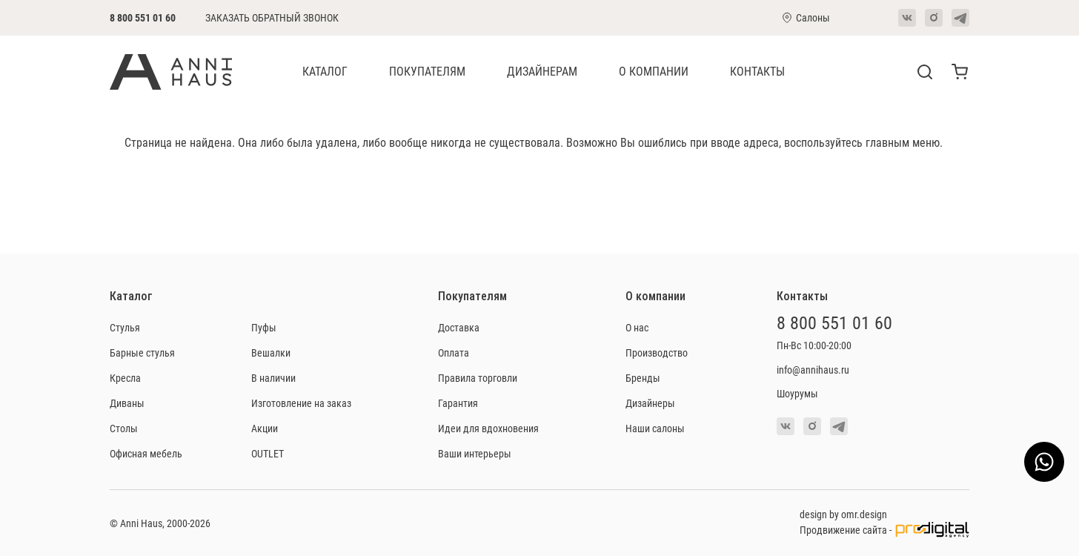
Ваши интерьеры (474, 453)
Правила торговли (477, 378)
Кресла (125, 378)
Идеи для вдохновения (488, 428)
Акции (264, 428)
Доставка (458, 327)
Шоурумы (797, 393)
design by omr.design (843, 514)
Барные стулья (142, 352)
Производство (656, 352)
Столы (124, 428)
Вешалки (270, 352)
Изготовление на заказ (301, 403)
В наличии (273, 378)
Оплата (453, 352)
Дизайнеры (650, 403)
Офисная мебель (146, 453)
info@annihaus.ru (813, 370)
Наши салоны (655, 428)
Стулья (125, 327)
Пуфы (263, 327)
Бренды (642, 378)
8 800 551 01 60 (143, 17)
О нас (636, 327)
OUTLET (267, 453)
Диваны (127, 403)
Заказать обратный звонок (272, 17)
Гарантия (458, 403)
